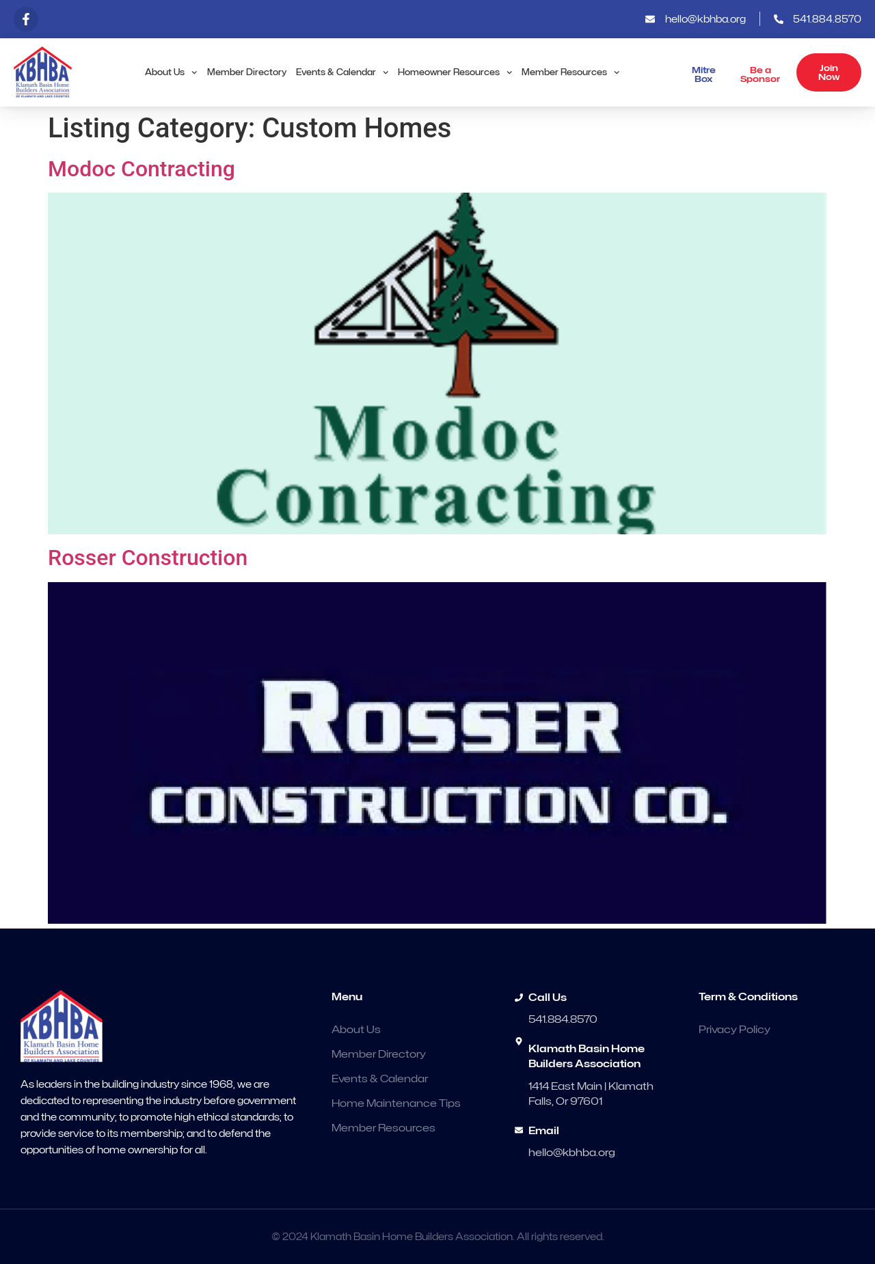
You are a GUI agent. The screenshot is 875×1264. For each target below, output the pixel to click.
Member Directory (246, 72)
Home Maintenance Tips (396, 1103)
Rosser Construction (147, 558)
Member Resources (570, 72)
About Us (171, 72)
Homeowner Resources (455, 72)
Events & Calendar (342, 72)
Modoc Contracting (141, 169)
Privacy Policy (734, 1029)
